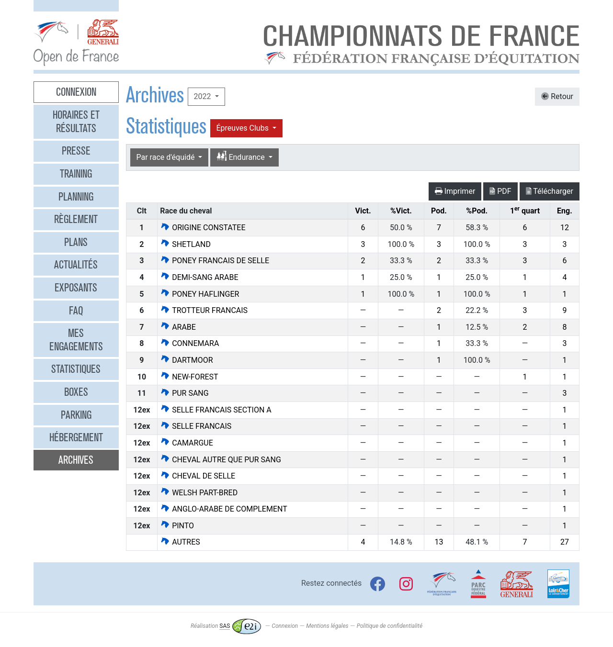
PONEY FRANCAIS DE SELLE (214, 260)
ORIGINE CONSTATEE (202, 227)
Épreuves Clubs (243, 128)
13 (439, 542)
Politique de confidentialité (389, 626)
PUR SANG (184, 393)
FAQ (76, 310)
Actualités (76, 264)
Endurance (241, 157)
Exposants (76, 287)
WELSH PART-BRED (199, 492)
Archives (75, 460)
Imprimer (455, 191)
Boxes (76, 392)
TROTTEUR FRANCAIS (204, 310)
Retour (557, 96)
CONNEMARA (189, 343)
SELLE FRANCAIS (195, 426)
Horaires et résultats (76, 121)
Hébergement (76, 437)
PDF (500, 191)
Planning (75, 196)
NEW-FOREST (189, 376)
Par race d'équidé (166, 157)
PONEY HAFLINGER (199, 294)
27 (564, 542)
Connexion (76, 92)
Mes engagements (76, 339)
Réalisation (226, 626)
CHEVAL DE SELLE (197, 475)
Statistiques (76, 369)
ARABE (178, 327)
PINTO (177, 525)
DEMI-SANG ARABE (199, 277)
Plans (76, 242)
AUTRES (180, 542)
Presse (76, 150)
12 (564, 227)
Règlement (76, 219)
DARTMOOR (186, 360)
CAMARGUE (186, 442)
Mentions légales (327, 626)
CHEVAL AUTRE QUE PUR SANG (220, 459)
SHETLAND (185, 244)
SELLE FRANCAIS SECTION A (216, 409)
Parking (76, 415)
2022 (203, 96)
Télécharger (549, 191)
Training (76, 173)
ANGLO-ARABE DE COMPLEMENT (223, 508)
